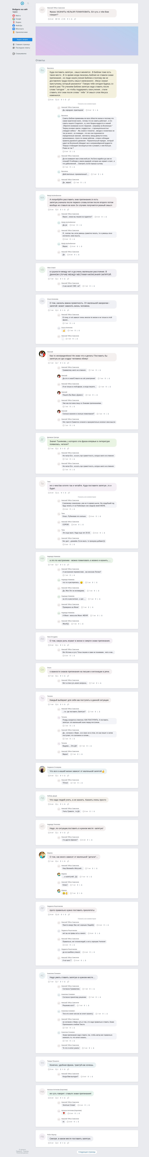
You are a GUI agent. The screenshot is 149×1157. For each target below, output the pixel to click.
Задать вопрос (22, 39)
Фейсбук (17, 25)
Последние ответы (21, 48)
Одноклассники (20, 32)
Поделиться (75, 19)
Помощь (26, 1151)
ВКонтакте (18, 29)
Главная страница (21, 44)
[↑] (68, 19)
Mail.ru (16, 15)
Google (16, 19)
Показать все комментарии (87, 104)
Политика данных (22, 1153)
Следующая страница (87, 1152)
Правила (19, 1151)
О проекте (22, 1149)
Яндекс (16, 22)
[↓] (71, 19)
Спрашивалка (19, 53)
